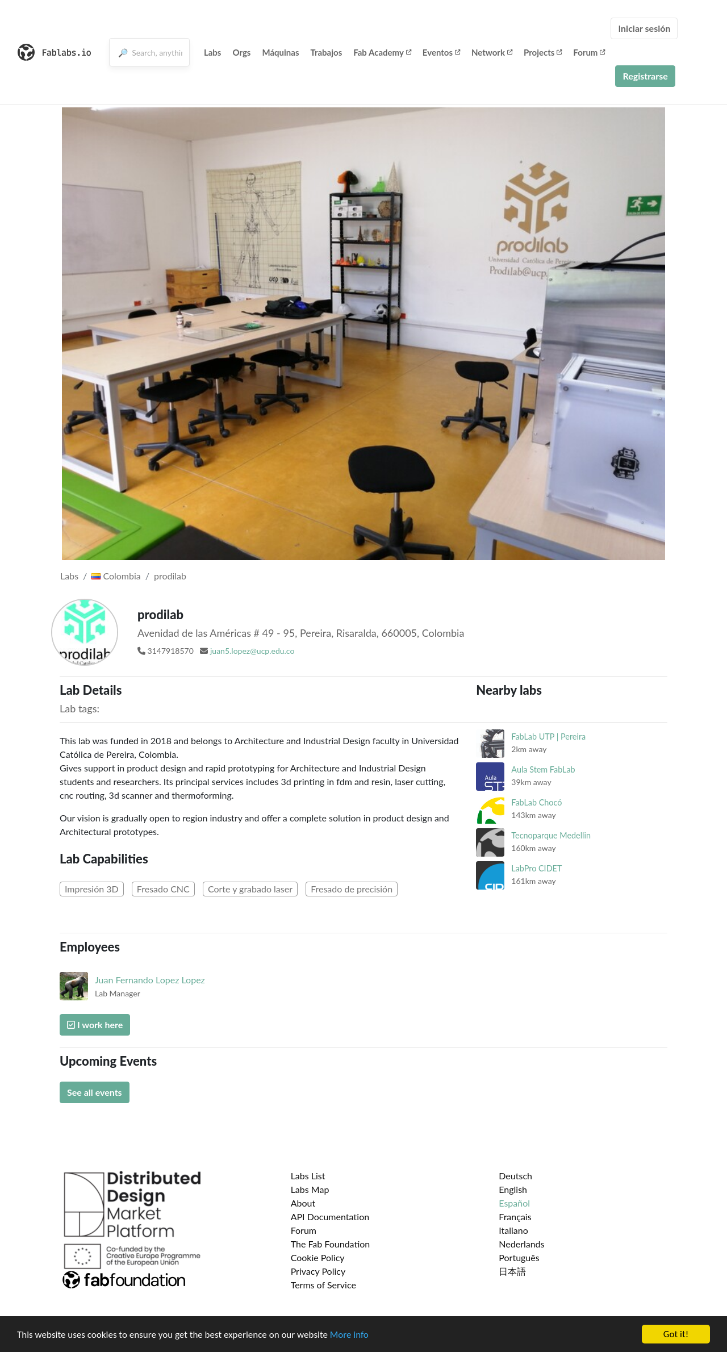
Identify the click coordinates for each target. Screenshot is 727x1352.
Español (514, 1202)
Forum (589, 52)
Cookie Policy (318, 1257)
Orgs (241, 52)
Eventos (441, 52)
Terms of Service (323, 1284)
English (513, 1189)
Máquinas (280, 52)
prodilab (170, 575)
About (303, 1202)
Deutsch (515, 1175)
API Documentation (330, 1216)
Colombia (115, 575)
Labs (213, 52)
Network (491, 52)
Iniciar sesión (644, 28)
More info (349, 1335)
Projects (543, 52)
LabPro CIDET (536, 868)
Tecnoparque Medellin (551, 835)
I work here (95, 1024)
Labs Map (310, 1189)
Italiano (513, 1230)
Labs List (308, 1175)
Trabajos (326, 52)
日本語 (512, 1271)
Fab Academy (382, 52)
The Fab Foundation (330, 1243)
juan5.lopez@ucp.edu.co (252, 651)
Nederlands (521, 1243)
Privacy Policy (318, 1271)
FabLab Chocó (536, 802)
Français (515, 1216)
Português (519, 1257)
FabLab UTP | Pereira (548, 736)
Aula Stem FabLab (543, 769)
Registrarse (644, 75)
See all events (94, 1092)
